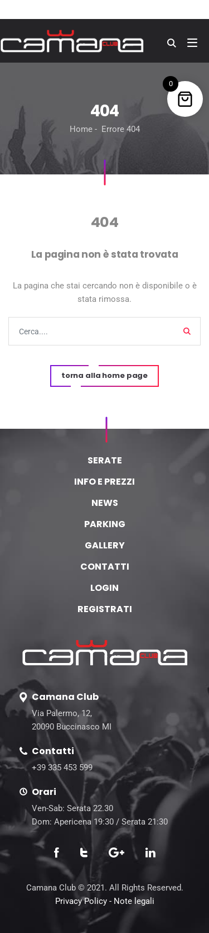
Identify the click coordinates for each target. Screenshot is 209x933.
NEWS (104, 502)
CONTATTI (104, 566)
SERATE (105, 460)
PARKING (104, 524)
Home (81, 129)
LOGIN (104, 587)
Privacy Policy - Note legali (104, 901)
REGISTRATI (104, 609)
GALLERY (105, 545)
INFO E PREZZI (104, 481)
